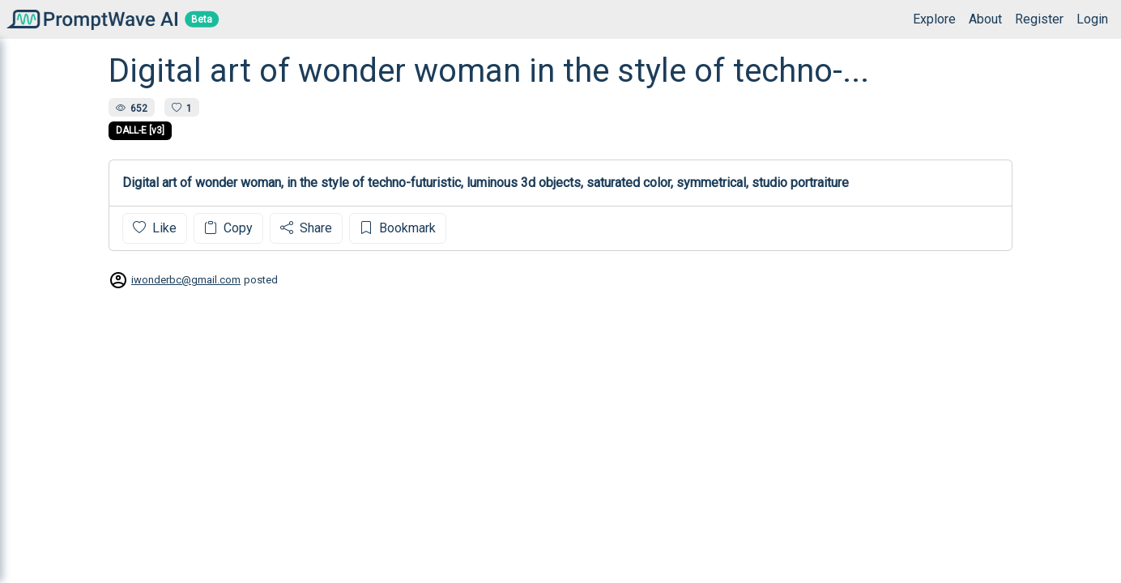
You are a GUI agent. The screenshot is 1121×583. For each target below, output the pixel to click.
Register (1039, 19)
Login (1092, 19)
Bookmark (398, 228)
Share (306, 228)
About (985, 19)
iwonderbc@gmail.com (186, 280)
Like (155, 228)
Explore (934, 19)
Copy (228, 228)
